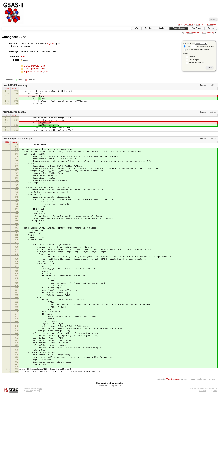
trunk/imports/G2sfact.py (17, 145)
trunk (23, 56)
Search (211, 28)
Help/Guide (188, 24)
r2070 (6, 119)
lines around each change (202, 46)
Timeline (148, 28)
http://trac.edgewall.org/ (208, 445)
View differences (189, 43)
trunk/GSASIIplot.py (14, 115)
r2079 (14, 89)
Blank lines (192, 57)
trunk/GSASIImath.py (15, 85)
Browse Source (179, 28)
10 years (50, 43)
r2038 (6, 149)
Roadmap (162, 28)
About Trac (200, 24)
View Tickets (196, 28)
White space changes (196, 62)
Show (187, 46)
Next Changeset (208, 32)
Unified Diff (102, 441)
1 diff (43, 65)
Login (180, 24)
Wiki (136, 28)
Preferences (211, 24)
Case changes (194, 60)
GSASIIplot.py (31, 68)
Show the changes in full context (196, 50)
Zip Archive (116, 441)
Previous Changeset (191, 32)
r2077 (6, 89)
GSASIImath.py (32, 65)
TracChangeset (173, 434)
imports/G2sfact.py (33, 71)
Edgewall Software (33, 445)
